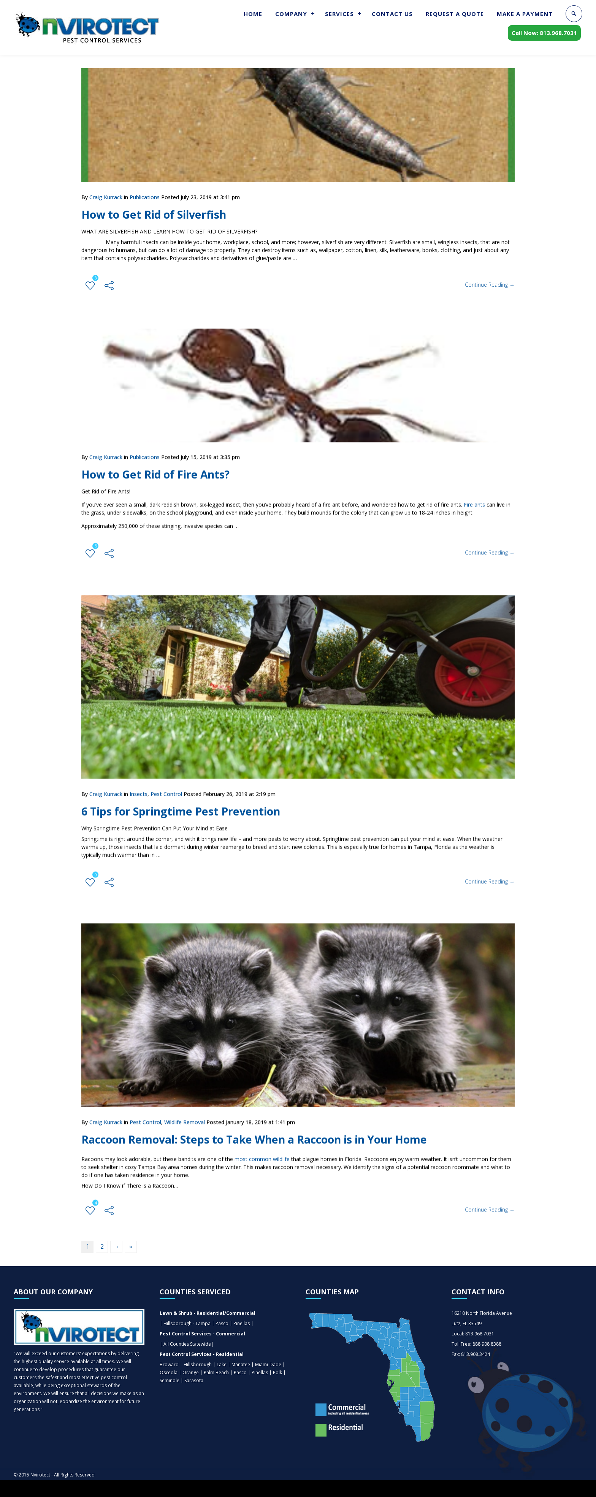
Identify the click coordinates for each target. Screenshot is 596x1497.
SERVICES (339, 13)
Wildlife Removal (184, 1115)
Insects (138, 787)
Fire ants (474, 499)
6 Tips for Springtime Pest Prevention (185, 804)
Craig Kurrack (105, 197)
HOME (253, 13)
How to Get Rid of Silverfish (158, 214)
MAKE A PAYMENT (525, 13)
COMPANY (291, 13)
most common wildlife (262, 1152)
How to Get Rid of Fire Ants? (160, 469)
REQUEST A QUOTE (455, 13)
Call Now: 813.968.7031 (544, 34)
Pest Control (166, 787)
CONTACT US (392, 13)
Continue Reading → (490, 284)
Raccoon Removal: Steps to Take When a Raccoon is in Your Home (264, 1132)
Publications (145, 197)
